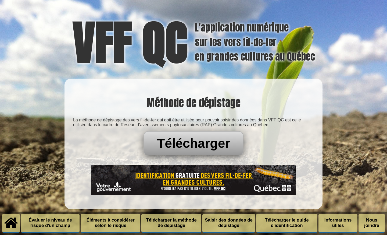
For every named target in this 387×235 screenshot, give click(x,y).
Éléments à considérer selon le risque (111, 223)
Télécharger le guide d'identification (287, 223)
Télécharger (193, 143)
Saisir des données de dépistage (229, 223)
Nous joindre (371, 223)
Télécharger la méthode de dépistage (171, 223)
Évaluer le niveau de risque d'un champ (50, 223)
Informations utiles (338, 223)
